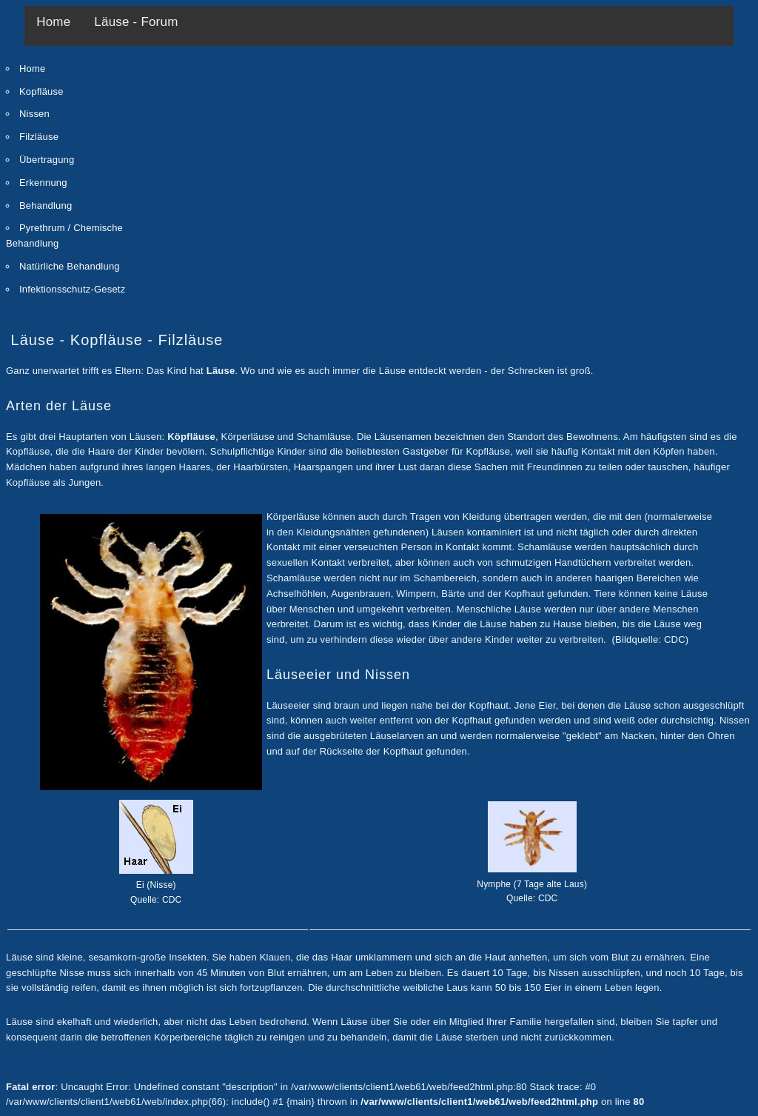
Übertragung (46, 159)
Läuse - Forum (136, 22)
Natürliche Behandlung (69, 266)
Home (53, 22)
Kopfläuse (41, 91)
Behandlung (45, 205)
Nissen (34, 113)
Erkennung (43, 182)
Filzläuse (38, 136)
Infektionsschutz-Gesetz (72, 289)
